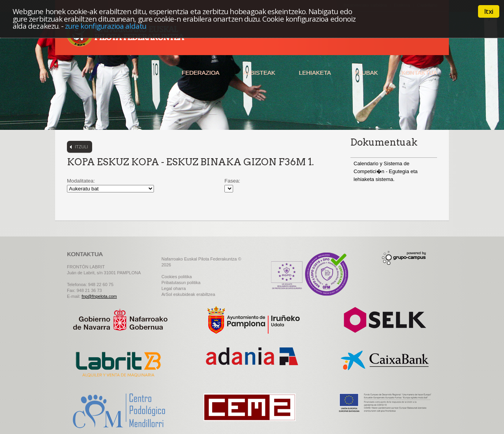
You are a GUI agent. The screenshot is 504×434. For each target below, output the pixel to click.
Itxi (488, 11)
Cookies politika (176, 276)
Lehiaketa (315, 72)
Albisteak (259, 72)
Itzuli (81, 146)
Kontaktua (419, 72)
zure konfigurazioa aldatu (105, 26)
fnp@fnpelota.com (99, 296)
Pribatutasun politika (180, 282)
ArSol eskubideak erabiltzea (188, 294)
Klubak (366, 72)
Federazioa (200, 72)
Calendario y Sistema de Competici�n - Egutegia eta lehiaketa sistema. (386, 171)
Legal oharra (173, 288)
